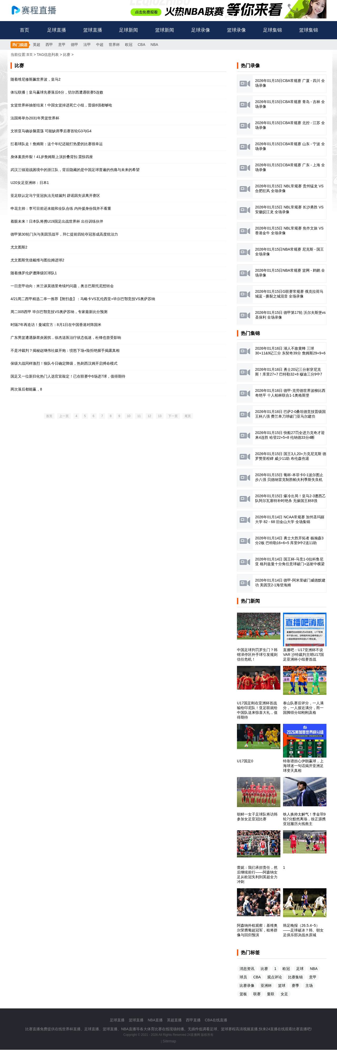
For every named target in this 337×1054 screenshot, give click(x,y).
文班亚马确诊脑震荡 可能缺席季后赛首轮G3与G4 (51, 131)
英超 (36, 44)
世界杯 (114, 44)
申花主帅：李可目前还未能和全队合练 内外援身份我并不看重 (61, 208)
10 (128, 416)
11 (139, 416)
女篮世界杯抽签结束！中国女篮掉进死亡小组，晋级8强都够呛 (61, 105)
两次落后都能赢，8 (26, 389)
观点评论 (274, 977)
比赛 (264, 969)
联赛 (257, 994)
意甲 (62, 44)
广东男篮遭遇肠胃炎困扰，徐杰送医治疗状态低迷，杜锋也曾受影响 (66, 337)
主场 (309, 985)
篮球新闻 (164, 30)
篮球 (281, 985)
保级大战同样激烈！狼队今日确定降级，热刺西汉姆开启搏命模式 (64, 363)
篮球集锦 (308, 30)
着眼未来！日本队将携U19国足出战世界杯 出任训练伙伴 (57, 221)
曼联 (270, 994)
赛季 (295, 985)
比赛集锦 (295, 977)
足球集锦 (272, 30)
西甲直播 (193, 1020)
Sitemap (169, 1041)
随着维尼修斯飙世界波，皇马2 (36, 79)
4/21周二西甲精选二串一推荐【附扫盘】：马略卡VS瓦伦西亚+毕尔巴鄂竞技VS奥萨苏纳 (83, 299)
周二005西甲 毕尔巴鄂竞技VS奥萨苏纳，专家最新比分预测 (59, 312)
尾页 (188, 416)
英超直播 (174, 1020)
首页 (24, 30)
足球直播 (56, 30)
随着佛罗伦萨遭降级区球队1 (34, 273)
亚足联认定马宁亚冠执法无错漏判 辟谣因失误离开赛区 (55, 195)
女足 (284, 994)
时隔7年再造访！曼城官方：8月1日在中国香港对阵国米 (56, 325)
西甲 (49, 44)
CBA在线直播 (216, 1020)
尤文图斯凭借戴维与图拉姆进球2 (37, 260)
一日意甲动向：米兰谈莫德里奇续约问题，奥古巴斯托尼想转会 (62, 286)
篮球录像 (236, 30)
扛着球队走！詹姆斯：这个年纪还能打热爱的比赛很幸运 (57, 144)
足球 (300, 969)
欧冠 (128, 44)
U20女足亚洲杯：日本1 (30, 182)
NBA (154, 44)
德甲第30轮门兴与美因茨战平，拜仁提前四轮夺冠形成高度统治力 (64, 234)
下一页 (173, 416)
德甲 (74, 44)
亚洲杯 (266, 985)
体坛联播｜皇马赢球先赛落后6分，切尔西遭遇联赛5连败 (57, 92)
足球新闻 (128, 30)
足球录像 (200, 30)
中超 (99, 44)
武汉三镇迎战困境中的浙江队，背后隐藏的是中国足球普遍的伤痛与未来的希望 (75, 170)
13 (159, 416)
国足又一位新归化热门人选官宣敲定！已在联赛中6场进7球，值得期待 (68, 376)
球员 (243, 977)
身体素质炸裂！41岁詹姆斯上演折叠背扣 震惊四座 (52, 157)
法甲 (87, 44)
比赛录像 (247, 985)
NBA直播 (155, 1020)
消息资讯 (247, 969)
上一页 (64, 416)
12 (149, 416)
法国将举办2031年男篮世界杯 (35, 118)
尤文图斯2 (19, 247)
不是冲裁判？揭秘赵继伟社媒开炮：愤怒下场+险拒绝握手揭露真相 (65, 350)
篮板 (243, 994)
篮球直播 (92, 30)
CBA (141, 44)
